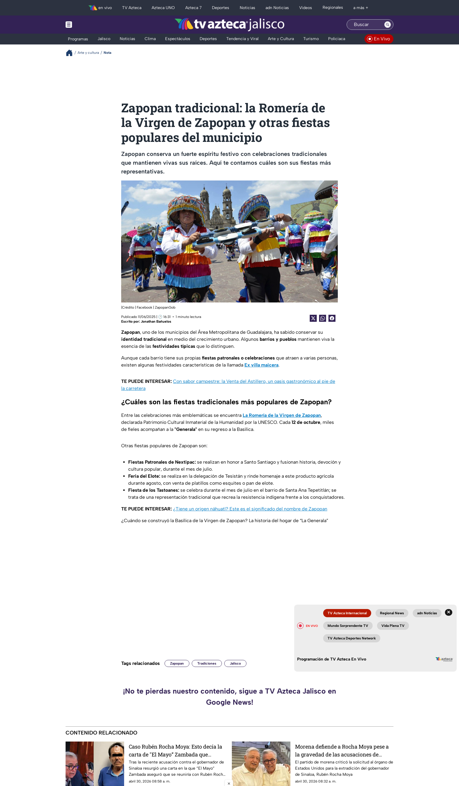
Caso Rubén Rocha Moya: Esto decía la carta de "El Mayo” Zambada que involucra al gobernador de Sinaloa (175, 750)
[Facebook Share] (331, 318)
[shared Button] (322, 318)
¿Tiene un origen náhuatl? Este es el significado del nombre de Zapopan (250, 509)
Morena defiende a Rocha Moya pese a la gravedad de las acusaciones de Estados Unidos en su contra (342, 750)
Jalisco (235, 663)
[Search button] (387, 24)
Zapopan (177, 663)
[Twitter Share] (313, 318)
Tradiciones (206, 663)
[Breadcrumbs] (72, 52)
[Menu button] (89, 24)
